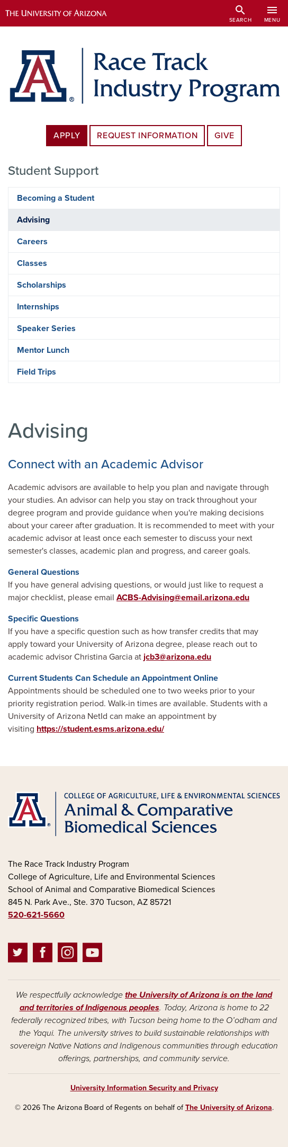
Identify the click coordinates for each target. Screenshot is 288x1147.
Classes (32, 263)
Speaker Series (46, 328)
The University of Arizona (228, 1107)
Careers (32, 241)
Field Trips (36, 372)
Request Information (147, 135)
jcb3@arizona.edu (177, 657)
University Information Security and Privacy (144, 1087)
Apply (66, 135)
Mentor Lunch (43, 350)
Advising (33, 220)
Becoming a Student (55, 198)
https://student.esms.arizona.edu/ (100, 729)
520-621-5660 (36, 915)
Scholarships (41, 285)
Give (224, 135)
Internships (38, 306)
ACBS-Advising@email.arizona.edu (182, 597)
